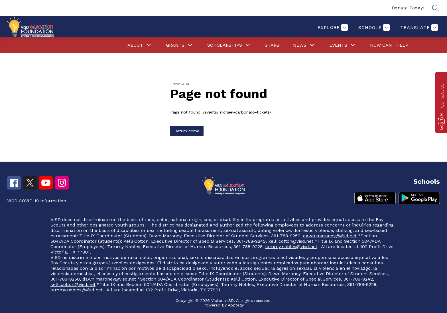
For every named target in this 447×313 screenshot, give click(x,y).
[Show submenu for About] (135, 45)
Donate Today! (408, 8)
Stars (272, 45)
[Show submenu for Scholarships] (224, 45)
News (299, 45)
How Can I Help (389, 45)
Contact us (441, 95)
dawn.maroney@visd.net (330, 235)
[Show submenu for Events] (338, 45)
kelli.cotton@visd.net (290, 241)
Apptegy (236, 305)
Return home (186, 131)
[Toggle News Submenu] (312, 45)
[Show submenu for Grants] (175, 45)
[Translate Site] (418, 27)
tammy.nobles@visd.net (291, 246)
